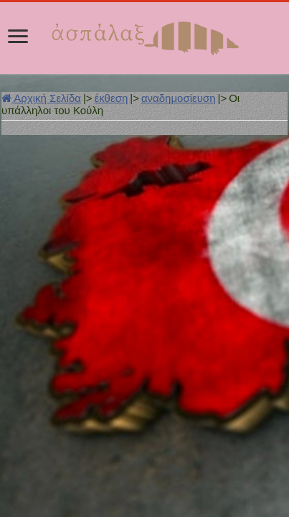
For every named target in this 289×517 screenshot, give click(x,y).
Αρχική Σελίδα (41, 98)
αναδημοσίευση (178, 98)
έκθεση (111, 98)
